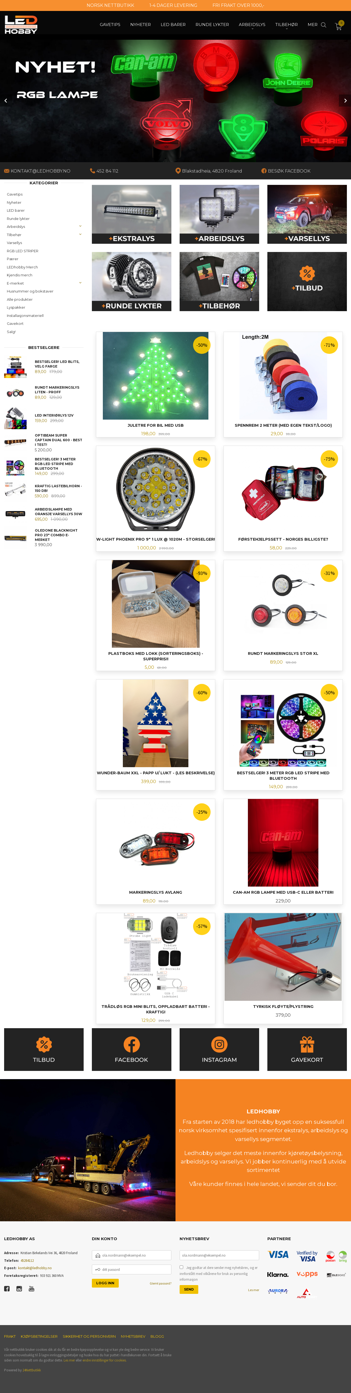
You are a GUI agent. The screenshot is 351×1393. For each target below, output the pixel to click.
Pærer (12, 259)
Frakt (10, 1336)
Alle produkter (20, 299)
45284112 (27, 1260)
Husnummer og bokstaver (30, 291)
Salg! (11, 331)
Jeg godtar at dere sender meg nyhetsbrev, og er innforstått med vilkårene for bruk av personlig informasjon (218, 1273)
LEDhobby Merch (22, 267)
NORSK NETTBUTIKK (110, 5)
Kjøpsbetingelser (39, 1336)
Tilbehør (14, 235)
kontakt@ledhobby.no (35, 1268)
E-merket (15, 283)
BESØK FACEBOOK (289, 171)
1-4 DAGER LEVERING (173, 5)
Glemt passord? (160, 1283)
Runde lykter (18, 218)
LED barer (16, 210)
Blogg (157, 1336)
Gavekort (15, 323)
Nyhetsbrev (133, 1336)
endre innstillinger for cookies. (105, 1360)
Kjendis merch (19, 275)
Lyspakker (16, 307)
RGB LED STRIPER (22, 251)
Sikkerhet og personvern (89, 1336)
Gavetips (14, 194)
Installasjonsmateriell (25, 315)
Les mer (253, 1290)
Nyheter (14, 202)
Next (345, 100)
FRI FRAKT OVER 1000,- (238, 5)
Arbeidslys (16, 226)
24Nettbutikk (31, 1370)
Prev (6, 100)
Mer (313, 24)
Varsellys (14, 242)
